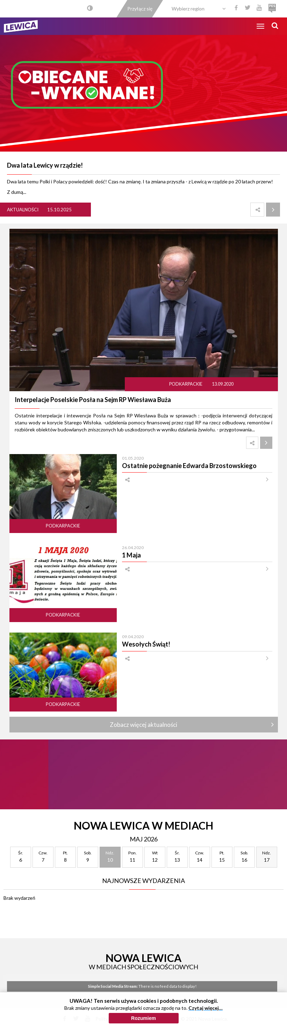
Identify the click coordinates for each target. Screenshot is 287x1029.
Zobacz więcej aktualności (143, 724)
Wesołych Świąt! (146, 644)
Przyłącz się (139, 9)
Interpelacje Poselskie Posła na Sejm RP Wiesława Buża (93, 399)
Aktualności (22, 209)
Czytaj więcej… (205, 1008)
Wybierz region (188, 9)
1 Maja (131, 555)
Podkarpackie (186, 384)
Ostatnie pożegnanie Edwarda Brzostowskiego (189, 465)
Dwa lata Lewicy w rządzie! (45, 165)
